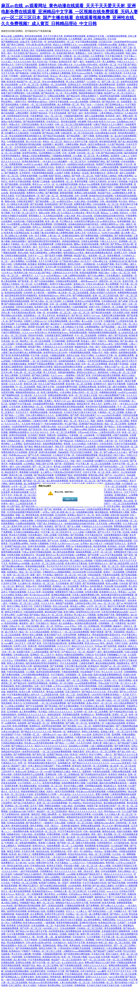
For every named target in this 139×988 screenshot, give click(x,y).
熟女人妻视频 (11, 375)
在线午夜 (37, 848)
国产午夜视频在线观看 (71, 965)
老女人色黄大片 (47, 777)
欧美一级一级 (52, 221)
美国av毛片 (14, 124)
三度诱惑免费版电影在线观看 (83, 521)
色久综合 (123, 201)
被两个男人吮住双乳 (90, 934)
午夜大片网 (113, 287)
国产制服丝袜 (22, 73)
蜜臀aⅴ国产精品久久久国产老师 (100, 962)
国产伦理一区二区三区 (31, 928)
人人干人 (37, 783)
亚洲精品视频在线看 (61, 595)
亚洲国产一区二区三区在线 (98, 888)
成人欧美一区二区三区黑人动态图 (44, 558)
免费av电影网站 (126, 176)
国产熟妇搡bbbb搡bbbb (13, 566)
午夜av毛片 (29, 349)
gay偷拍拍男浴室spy (94, 367)
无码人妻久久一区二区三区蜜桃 (100, 751)
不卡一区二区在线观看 (86, 335)
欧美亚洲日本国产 (18, 689)
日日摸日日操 (105, 42)
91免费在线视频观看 (23, 518)
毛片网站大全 (66, 221)
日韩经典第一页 (96, 580)
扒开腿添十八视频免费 (126, 885)
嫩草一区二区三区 (46, 903)
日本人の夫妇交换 (41, 740)
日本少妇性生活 (88, 971)
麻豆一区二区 (70, 421)
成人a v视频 (105, 865)
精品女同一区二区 (35, 230)
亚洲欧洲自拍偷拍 (71, 235)
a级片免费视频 (33, 107)
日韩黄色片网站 (10, 401)
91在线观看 (35, 133)
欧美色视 (122, 786)
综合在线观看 (11, 84)
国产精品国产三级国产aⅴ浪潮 (88, 418)
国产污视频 (89, 136)
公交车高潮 (14, 406)
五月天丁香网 (37, 806)
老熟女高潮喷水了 (90, 96)
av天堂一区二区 (19, 486)
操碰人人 (53, 820)
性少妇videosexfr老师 (40, 595)
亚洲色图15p (115, 538)
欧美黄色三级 (108, 270)
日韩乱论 (89, 655)
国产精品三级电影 (41, 375)
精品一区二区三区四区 (30, 572)
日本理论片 (131, 466)
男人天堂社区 (67, 238)
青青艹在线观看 (72, 47)
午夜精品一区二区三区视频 (24, 244)
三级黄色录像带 (87, 663)
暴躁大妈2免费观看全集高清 (99, 253)
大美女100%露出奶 (95, 284)
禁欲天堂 (59, 446)
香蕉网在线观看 (103, 714)
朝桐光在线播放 (14, 270)
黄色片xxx (37, 184)
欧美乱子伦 (27, 606)
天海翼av (81, 361)
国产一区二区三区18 (42, 466)
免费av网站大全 (68, 278)
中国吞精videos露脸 (107, 44)
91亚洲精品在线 (22, 233)
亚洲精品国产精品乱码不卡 (33, 96)
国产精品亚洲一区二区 (52, 93)
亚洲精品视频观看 (52, 880)
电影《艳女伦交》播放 (89, 871)
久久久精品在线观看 (12, 481)
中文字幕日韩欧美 (114, 56)
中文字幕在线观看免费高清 (64, 578)
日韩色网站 (104, 147)
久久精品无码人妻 (30, 310)
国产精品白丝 (67, 441)
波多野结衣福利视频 (110, 96)
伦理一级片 (79, 848)
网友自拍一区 (128, 449)
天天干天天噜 (67, 119)
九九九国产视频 (21, 158)
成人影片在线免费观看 (125, 136)
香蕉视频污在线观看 (29, 472)
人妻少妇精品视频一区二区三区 (74, 982)
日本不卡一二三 (36, 255)
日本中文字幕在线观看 (26, 64)
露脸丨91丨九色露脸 (46, 860)
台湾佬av (84, 543)
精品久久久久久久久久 (85, 549)
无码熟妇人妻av (124, 87)
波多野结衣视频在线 (38, 683)
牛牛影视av (48, 575)
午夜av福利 (12, 170)
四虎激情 (66, 258)
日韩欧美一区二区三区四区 (76, 56)
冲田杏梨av (124, 860)
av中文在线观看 (67, 338)
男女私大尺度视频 (18, 535)
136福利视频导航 (76, 609)
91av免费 (5, 139)
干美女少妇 (113, 820)
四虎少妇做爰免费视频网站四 (107, 674)
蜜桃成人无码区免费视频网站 (36, 156)
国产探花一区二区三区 (34, 481)
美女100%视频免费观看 (53, 82)
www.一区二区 (46, 110)
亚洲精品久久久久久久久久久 (32, 714)
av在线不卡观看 (62, 173)
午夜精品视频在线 (83, 546)
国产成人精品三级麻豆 (103, 885)
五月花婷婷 (25, 375)
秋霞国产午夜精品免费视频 (109, 164)
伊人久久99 (19, 119)
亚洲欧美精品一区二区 (32, 406)
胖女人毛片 (97, 404)
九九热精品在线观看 (53, 215)
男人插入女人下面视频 (85, 615)
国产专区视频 (37, 204)
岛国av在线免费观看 (111, 347)
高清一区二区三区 (78, 349)
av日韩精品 (29, 464)
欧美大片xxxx (8, 894)
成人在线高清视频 (94, 426)
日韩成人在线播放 (79, 780)
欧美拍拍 (76, 766)
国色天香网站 (125, 680)
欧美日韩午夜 (47, 709)
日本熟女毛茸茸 (127, 891)
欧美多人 (30, 868)
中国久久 (23, 170)
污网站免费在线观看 (121, 771)
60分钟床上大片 (9, 47)
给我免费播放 (8, 523)
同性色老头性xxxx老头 (102, 344)
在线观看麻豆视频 (85, 512)
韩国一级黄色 (111, 352)
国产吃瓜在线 (121, 335)
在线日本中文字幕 (45, 538)
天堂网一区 (105, 130)
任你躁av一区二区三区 (77, 914)
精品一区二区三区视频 (25, 398)
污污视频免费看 (104, 435)
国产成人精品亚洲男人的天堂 (124, 563)
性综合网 (40, 327)
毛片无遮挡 (18, 53)
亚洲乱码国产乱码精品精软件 (21, 127)
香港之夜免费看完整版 (69, 218)
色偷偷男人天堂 (93, 62)
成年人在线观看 (15, 87)
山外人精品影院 (23, 466)
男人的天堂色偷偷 (65, 555)
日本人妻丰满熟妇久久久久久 (40, 415)
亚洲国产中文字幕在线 (111, 267)
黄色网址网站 (54, 985)
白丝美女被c (19, 221)
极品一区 (29, 358)
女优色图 (105, 957)
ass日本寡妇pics (54, 275)
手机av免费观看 (63, 766)
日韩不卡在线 (121, 643)
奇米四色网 (95, 903)
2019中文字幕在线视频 (16, 558)
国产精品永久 (32, 53)
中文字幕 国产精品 (127, 64)
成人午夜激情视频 (31, 130)
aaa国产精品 (79, 800)
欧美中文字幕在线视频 (20, 181)
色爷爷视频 (31, 438)
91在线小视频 (119, 689)
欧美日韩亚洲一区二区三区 (14, 198)
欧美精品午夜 (39, 150)
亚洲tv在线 (87, 674)
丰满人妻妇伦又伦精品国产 (41, 766)
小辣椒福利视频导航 (74, 116)
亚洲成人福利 (22, 595)
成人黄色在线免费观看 (16, 99)
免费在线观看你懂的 (58, 395)
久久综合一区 (119, 854)
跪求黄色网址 (57, 600)
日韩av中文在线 (46, 908)
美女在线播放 (71, 600)
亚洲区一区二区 (120, 714)
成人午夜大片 (96, 543)
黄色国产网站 (35, 347)
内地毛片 (83, 754)
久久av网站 (77, 230)
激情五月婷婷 (74, 264)
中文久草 (128, 164)
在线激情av (62, 435)
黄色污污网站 (13, 606)
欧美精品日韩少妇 (96, 318)
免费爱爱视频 (16, 164)
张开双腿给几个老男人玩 (95, 409)
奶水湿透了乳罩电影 (119, 364)
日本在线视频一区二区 (95, 230)
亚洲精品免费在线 (88, 387)
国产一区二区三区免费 (118, 230)
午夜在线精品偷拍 (96, 863)
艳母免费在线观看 (78, 332)
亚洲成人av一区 (35, 771)
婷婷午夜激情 (131, 868)
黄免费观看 (90, 846)
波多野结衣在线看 (31, 751)
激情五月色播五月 (113, 47)
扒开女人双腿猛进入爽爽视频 (56, 73)
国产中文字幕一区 (41, 962)
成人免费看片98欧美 (120, 749)
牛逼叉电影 (14, 666)
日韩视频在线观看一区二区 (117, 418)
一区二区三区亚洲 (70, 797)
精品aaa (18, 70)
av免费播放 (81, 555)
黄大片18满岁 (47, 124)
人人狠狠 (129, 158)
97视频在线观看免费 (75, 905)
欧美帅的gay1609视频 (19, 563)
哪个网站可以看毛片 (29, 885)
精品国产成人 (80, 255)
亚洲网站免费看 (126, 355)
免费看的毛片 (35, 640)
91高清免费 (126, 985)
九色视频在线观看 (16, 141)
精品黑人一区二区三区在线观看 (35, 341)
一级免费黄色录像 (20, 831)
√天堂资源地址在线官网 (25, 147)
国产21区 (56, 962)
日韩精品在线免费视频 (94, 369)
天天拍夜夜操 (62, 583)
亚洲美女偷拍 (27, 977)
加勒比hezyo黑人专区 (55, 720)
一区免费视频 (20, 347)
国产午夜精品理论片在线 (121, 712)
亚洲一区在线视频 (45, 592)
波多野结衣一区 (48, 53)
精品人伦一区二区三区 (47, 338)
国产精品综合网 (56, 729)
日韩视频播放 (106, 235)
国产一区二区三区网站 (78, 680)
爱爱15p (69, 546)
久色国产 (71, 649)
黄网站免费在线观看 (82, 87)
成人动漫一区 (28, 860)
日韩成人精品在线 (25, 344)
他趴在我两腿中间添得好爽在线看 (35, 389)
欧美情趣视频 (124, 221)
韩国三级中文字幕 (46, 387)
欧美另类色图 (109, 903)
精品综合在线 (43, 851)
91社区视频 (98, 814)
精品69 (53, 218)
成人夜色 (101, 828)
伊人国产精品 (71, 424)
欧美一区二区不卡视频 (68, 689)
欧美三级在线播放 (54, 158)
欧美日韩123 (41, 332)
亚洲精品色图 (105, 597)
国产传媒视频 (49, 483)
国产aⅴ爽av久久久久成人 (116, 452)
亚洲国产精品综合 (39, 113)
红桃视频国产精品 (96, 161)
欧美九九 (118, 492)
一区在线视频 (118, 572)
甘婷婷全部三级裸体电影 (65, 207)
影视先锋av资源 (72, 364)
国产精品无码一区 (111, 101)
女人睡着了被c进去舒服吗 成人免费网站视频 (52, 233)
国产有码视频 (77, 535)
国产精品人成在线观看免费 (72, 458)
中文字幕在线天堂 (94, 535)
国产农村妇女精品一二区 (112, 466)
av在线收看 (89, 435)
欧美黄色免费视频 (21, 355)
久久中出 (34, 432)
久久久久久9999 (10, 871)
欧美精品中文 (97, 247)
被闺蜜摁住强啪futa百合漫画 (52, 139)
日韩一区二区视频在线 (89, 626)
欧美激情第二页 (97, 723)
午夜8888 (130, 409)
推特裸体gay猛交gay (38, 101)
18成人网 (47, 369)
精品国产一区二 (119, 957)
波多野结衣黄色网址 (28, 908)
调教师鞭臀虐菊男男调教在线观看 (17, 469)
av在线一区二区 (130, 478)
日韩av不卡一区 (17, 626)
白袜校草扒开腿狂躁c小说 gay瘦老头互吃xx (95, 221)
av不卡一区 (49, 184)
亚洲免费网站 (62, 709)
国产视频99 (26, 549)
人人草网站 (17, 444)
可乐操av (53, 62)
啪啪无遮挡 (78, 751)
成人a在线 (129, 501)
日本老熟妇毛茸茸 (73, 700)
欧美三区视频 (102, 515)
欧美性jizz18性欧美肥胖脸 (88, 301)
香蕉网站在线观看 (39, 412)
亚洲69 (106, 572)
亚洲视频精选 (113, 529)
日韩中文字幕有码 (98, 181)
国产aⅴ (101, 549)
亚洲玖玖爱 (113, 173)
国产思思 (15, 549)
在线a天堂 (25, 42)
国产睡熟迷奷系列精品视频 (28, 144)
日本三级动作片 (96, 53)
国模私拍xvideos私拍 (104, 823)
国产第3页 (6, 355)
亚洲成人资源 (107, 731)
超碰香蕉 (64, 788)
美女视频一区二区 (112, 834)
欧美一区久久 (126, 287)
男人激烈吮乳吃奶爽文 (60, 307)
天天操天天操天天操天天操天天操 (42, 119)
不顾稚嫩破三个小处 (71, 99)
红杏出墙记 (122, 940)
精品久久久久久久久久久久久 (23, 110)
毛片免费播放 (124, 330)
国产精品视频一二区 (46, 201)
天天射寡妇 (70, 344)
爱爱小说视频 (112, 318)
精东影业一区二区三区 (43, 583)
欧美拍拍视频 (11, 623)
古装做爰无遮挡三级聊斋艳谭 (59, 335)
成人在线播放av (66, 623)
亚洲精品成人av (113, 880)
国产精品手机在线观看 (54, 136)
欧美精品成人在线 (42, 290)
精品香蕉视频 (100, 546)
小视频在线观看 (57, 355)
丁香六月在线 (96, 780)
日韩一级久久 (127, 740)
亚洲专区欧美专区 (33, 444)
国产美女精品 (16, 321)
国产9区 (48, 509)
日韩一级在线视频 (109, 201)
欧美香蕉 (11, 925)
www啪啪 (71, 874)
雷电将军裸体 (83, 344)
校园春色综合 (81, 347)
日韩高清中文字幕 (22, 740)
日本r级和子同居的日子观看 (83, 597)
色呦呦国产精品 (28, 903)
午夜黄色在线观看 (111, 575)
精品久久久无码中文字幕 (95, 127)
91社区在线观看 (94, 572)
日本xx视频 (77, 369)
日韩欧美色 (95, 101)
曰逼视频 (28, 475)
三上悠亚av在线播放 (37, 381)
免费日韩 (104, 244)
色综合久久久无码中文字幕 (52, 837)
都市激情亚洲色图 (108, 141)
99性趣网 (82, 121)
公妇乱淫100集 (84, 358)
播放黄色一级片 (27, 623)
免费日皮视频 (130, 247)
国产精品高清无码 (52, 848)
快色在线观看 (16, 968)
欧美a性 (13, 854)
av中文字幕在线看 (47, 147)
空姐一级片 (94, 347)
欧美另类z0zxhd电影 (33, 922)
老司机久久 (56, 632)
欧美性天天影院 (55, 865)
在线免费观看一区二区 (62, 181)
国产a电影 (123, 301)
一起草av (21, 381)
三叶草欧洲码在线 (114, 908)
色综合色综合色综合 (48, 458)
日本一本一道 (9, 652)
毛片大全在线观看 (69, 663)
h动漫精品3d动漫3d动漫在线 (81, 164)
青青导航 (110, 863)
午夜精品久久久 (61, 461)
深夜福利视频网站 (67, 372)
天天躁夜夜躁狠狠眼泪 (32, 56)
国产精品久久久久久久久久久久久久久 (23, 218)
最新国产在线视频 (48, 190)
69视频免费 (79, 250)
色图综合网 (114, 669)
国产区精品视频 (129, 575)
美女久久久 (6, 258)
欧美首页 (11, 82)
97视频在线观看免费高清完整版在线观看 (64, 406)
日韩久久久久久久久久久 (62, 70)
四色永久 (124, 213)
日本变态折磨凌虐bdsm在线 (100, 361)
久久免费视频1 (41, 284)
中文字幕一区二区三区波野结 (107, 324)
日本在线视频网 (109, 871)
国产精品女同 (98, 50)
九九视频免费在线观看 (98, 749)
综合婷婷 (124, 515)
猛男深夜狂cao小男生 (73, 253)
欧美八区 (118, 358)
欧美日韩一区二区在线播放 (95, 766)
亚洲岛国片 (19, 597)
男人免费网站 (109, 62)
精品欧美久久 (110, 786)
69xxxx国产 (67, 848)
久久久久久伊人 (12, 424)
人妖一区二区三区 (81, 312)
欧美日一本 (10, 538)
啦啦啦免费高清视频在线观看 (15, 301)
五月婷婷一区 (81, 119)
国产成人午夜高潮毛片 (24, 617)
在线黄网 (22, 723)
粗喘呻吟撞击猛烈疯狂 (104, 726)
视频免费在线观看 (15, 920)
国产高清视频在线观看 (94, 583)
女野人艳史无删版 (58, 318)
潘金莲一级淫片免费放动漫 (93, 144)
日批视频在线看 (111, 518)
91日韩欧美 (127, 483)
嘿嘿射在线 (132, 546)
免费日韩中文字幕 (18, 760)
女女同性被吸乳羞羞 (63, 227)
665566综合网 (79, 572)
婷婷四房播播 (80, 475)
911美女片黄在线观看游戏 (17, 498)
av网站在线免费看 (110, 167)
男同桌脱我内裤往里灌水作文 (106, 635)
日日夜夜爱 (67, 59)
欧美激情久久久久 (108, 592)
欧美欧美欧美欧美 (66, 53)
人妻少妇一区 (54, 235)
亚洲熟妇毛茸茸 (106, 521)
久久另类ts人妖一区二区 (79, 107)
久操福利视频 (87, 218)
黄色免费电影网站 (37, 170)
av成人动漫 (70, 215)
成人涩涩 (122, 327)
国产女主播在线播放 (69, 706)
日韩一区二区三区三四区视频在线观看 (73, 124)
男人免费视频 (112, 284)
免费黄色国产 (120, 600)
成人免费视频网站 (11, 310)
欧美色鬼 (8, 233)
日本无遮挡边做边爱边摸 (23, 312)
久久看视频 (68, 301)
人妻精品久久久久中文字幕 (65, 273)
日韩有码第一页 (129, 760)
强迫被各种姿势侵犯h (92, 518)
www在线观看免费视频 (86, 683)
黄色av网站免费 (74, 925)
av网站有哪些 (22, 113)
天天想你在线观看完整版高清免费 (23, 512)
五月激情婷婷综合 (33, 957)
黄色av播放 (31, 800)
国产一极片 (79, 62)
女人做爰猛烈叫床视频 (67, 184)
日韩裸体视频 (20, 264)
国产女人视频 (52, 327)
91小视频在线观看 (18, 369)
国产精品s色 (129, 928)
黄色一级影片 (30, 210)
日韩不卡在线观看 (45, 178)
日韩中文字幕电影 (43, 606)
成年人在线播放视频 (95, 116)
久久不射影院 (24, 783)
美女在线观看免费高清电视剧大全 (25, 136)
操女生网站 (6, 697)
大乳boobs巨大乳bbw (119, 127)
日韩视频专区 (46, 871)
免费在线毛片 (74, 731)
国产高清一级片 (76, 113)
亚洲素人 (48, 401)
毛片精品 (43, 712)
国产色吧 (74, 415)
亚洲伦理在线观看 (90, 244)
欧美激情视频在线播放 (110, 76)
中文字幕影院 (57, 674)
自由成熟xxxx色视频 (79, 746)
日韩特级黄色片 (29, 609)
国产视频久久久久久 (59, 780)
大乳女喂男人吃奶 (121, 312)
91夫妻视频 (31, 261)
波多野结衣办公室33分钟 (55, 352)
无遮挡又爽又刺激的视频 (53, 107)
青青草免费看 (81, 181)
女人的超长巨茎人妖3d (72, 962)
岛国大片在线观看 (116, 369)
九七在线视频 (22, 324)
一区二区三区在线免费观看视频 (56, 751)
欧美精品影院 (51, 204)
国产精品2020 (68, 669)
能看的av (90, 740)
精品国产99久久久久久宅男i (67, 518)
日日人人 (70, 911)
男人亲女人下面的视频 (70, 76)
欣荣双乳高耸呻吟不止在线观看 (80, 446)
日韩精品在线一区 (16, 441)
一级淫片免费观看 (108, 378)
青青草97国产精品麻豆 (13, 449)
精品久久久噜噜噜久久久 (65, 44)
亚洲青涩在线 (69, 558)
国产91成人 (33, 569)
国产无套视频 (113, 161)
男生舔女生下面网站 (88, 187)
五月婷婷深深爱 (31, 703)
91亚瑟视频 (92, 378)
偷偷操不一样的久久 (123, 626)
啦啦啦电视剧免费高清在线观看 (47, 700)
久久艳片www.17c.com (68, 543)
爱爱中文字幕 (121, 207)
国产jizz (6, 549)
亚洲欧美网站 (62, 415)
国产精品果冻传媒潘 (101, 312)
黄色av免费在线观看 (15, 868)
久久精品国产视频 (118, 190)
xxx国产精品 (23, 615)
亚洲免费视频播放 (115, 50)
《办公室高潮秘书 (99, 190)
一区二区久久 (108, 489)
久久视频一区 (69, 358)
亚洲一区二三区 (68, 694)
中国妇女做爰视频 (35, 221)
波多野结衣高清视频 (83, 79)
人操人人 (125, 156)
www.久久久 (112, 891)
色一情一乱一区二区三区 (49, 258)
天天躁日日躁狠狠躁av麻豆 (96, 158)
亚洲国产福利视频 (80, 110)
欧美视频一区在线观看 (18, 917)
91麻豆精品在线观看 (115, 723)
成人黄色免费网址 (28, 712)
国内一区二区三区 (10, 176)
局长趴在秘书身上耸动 (18, 865)
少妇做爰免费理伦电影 (67, 387)
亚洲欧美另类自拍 (48, 64)
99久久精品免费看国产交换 (65, 290)
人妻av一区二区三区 (121, 273)
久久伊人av (7, 273)
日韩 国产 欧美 (83, 375)
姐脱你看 (25, 814)
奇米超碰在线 (56, 412)
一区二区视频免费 (34, 894)
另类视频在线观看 (71, 714)
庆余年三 (79, 888)
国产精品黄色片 (34, 823)
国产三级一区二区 (111, 82)
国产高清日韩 (35, 429)
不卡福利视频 (58, 341)
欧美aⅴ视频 (10, 409)
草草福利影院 (56, 421)
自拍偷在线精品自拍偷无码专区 (109, 215)
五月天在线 (79, 267)
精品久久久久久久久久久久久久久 (51, 746)
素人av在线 (87, 321)
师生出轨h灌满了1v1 (90, 415)
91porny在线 (94, 957)
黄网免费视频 (57, 723)
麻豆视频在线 (102, 512)
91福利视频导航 (80, 307)
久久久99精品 (7, 595)
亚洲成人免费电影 (81, 660)
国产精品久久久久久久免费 (80, 310)
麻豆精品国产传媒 (54, 612)
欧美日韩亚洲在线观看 (41, 207)
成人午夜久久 (24, 854)
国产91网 (127, 119)
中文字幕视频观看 (82, 50)
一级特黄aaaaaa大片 (88, 281)
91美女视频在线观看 (76, 167)
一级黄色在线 (25, 76)
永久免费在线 (37, 914)
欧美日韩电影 (91, 113)
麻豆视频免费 (128, 506)
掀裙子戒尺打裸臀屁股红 (13, 93)
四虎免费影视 (114, 255)
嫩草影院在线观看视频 (73, 977)
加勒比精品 (113, 341)
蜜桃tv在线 (10, 201)
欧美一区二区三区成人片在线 (38, 90)
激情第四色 (103, 372)
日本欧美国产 (37, 840)
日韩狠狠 (131, 780)
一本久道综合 (64, 794)
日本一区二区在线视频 (12, 67)
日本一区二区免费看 (98, 712)
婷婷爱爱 (47, 589)
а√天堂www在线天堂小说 (65, 686)
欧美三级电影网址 (39, 253)
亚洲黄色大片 (100, 384)
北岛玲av (15, 877)
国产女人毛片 (104, 532)
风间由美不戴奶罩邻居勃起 (112, 720)
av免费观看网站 (92, 327)
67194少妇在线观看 (22, 637)
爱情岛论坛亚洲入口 (87, 372)
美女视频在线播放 (61, 369)
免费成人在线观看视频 (127, 270)
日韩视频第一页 (106, 623)
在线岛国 (8, 70)
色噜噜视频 (128, 347)
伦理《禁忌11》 (52, 826)
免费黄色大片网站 (35, 193)
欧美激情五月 (63, 315)
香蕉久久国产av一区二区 (117, 367)
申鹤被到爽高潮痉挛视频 (82, 389)
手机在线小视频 (71, 865)
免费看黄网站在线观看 (43, 854)
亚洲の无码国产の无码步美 (103, 292)
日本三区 (115, 139)
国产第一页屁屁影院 (65, 464)
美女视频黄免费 (46, 244)
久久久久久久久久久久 (74, 749)
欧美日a (124, 310)
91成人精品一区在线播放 (23, 178)
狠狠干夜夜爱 (97, 632)
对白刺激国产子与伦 (90, 672)
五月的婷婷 (60, 515)
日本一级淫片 (8, 461)
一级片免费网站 (90, 76)
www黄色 (79, 238)
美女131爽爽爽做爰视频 (55, 429)
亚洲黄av (122, 44)
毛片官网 (55, 99)
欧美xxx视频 (112, 583)
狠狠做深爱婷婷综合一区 (28, 392)
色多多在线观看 (9, 783)
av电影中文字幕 (127, 349)
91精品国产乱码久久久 (92, 47)
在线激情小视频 (59, 247)
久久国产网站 (20, 327)
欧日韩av (9, 398)
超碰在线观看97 (19, 241)
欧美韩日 (112, 774)
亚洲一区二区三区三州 (18, 575)
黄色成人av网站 (78, 606)
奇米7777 (106, 649)
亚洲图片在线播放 (104, 495)
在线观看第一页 (129, 101)
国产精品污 (92, 669)
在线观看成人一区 (99, 110)
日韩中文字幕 (92, 609)
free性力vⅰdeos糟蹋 (111, 233)
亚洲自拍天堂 (65, 62)
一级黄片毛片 (20, 101)
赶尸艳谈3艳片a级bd (69, 261)
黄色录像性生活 (98, 173)
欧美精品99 (98, 70)
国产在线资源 (110, 646)
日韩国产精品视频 (47, 438)
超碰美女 (122, 646)
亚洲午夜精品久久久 (118, 438)
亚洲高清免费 (11, 786)
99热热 (33, 543)
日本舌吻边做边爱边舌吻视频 (106, 375)
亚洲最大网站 (111, 851)
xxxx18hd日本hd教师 (111, 415)
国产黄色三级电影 (16, 44)
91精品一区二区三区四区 (117, 700)
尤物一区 (5, 250)
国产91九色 (33, 455)
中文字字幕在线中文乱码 (70, 831)
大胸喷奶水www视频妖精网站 (57, 572)
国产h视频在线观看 (81, 295)
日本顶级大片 (43, 623)
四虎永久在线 (73, 355)
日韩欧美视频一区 (89, 720)
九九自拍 (25, 424)
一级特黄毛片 (27, 275)
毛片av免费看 (71, 93)
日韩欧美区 (35, 73)
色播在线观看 (16, 464)
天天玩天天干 (22, 412)
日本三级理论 (98, 529)
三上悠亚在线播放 (40, 652)
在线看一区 (25, 150)
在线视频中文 (92, 848)
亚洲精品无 (35, 726)
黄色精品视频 (67, 196)
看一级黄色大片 (58, 310)
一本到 (74, 398)
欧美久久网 (26, 666)
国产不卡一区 (13, 609)
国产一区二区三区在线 (73, 330)
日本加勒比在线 (109, 301)
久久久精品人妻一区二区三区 (119, 814)
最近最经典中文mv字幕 (105, 90)
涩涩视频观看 (60, 224)
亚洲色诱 (114, 800)
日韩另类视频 (93, 270)
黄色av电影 (23, 253)
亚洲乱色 (60, 167)
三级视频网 (61, 854)
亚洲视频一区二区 (128, 241)
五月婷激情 (12, 712)
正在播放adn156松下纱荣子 (22, 811)
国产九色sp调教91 (96, 275)
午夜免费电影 (37, 116)
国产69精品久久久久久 (22, 746)
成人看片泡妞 (20, 960)
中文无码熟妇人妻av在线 (92, 706)
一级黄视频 (129, 267)
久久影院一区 (94, 82)
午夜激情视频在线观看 (43, 173)
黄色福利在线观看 (20, 826)
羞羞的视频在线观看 (103, 398)
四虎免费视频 (45, 586)
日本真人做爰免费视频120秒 (86, 595)
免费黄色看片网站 (83, 204)
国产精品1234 (22, 931)
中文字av (45, 569)
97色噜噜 (13, 76)
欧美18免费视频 (20, 726)
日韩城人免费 (43, 868)
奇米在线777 (37, 424)
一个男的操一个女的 (48, 677)
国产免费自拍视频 (123, 235)
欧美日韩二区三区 (128, 298)
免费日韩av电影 (49, 426)
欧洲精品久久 (88, 714)
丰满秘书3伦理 (16, 880)
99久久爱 (82, 575)
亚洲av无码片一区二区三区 (85, 392)
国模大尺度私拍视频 (86, 843)
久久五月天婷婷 (84, 743)
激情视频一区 (60, 509)
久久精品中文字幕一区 (106, 355)
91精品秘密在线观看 (34, 612)
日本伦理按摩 (70, 635)
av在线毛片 (50, 230)
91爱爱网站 (16, 922)
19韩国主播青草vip (109, 224)
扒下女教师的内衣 (11, 814)
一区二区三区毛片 (78, 161)
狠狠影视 (112, 99)
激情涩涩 (35, 814)
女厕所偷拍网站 (72, 67)
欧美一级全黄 (16, 90)
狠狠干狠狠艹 (110, 900)
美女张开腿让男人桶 (119, 110)
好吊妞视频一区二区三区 (59, 312)
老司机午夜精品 (85, 278)
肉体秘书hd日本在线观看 (101, 196)
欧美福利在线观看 (14, 292)
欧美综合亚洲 (53, 278)
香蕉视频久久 (35, 215)
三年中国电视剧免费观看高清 (64, 569)
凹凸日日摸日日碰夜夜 (81, 452)
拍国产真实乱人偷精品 (59, 176)
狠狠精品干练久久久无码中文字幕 (93, 139)
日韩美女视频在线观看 (16, 255)
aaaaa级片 (68, 250)
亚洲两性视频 (119, 238)
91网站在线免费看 (56, 96)
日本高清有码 (106, 444)
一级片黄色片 (11, 797)
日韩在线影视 (94, 575)
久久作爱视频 (93, 937)
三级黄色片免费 (40, 421)
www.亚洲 (86, 147)
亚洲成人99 (79, 284)
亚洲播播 (90, 940)
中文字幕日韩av (125, 250)
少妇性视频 (17, 957)
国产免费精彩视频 (90, 235)
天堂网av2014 (96, 680)
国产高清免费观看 (76, 703)
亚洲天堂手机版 (62, 110)
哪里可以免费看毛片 (108, 617)
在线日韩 (93, 141)
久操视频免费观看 (52, 59)
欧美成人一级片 (89, 341)
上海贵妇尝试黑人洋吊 (110, 432)
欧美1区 (74, 754)
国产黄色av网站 (105, 481)
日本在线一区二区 (86, 153)
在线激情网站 (58, 817)
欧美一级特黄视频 (33, 187)
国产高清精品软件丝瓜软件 (94, 774)
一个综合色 (98, 104)
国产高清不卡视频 (54, 255)
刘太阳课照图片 (65, 267)
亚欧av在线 (44, 213)
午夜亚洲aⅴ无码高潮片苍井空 (90, 338)
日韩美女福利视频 (109, 170)
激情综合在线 (109, 831)
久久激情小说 (24, 583)
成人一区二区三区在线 (16, 335)
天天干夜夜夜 (31, 940)
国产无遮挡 (76, 583)
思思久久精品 (45, 800)
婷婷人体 (88, 974)
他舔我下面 (92, 806)
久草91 (109, 737)
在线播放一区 (94, 349)
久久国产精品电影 (116, 144)
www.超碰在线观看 (87, 44)
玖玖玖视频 (132, 398)
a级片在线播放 (119, 387)
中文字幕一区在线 (40, 355)
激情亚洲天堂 (83, 404)
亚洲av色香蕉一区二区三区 (91, 198)
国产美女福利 (8, 378)
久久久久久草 (16, 384)
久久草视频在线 (112, 740)
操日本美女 (50, 894)
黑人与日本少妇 (40, 62)
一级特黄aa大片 (48, 734)
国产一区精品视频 (22, 227)
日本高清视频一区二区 (126, 521)
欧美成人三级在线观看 (116, 67)
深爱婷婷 (86, 771)
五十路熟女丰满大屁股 (18, 204)
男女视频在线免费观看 (41, 224)
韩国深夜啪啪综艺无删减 (91, 93)
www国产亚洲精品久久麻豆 (57, 771)
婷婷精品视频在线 (71, 241)
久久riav (31, 592)
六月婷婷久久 (128, 255)
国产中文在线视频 (35, 706)
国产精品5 (115, 914)
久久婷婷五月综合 (46, 167)
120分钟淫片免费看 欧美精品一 (27, 79)
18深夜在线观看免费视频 (98, 509)
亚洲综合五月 (74, 84)
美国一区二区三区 (110, 566)
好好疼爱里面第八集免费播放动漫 (99, 84)
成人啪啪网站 (24, 421)
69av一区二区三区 (54, 116)
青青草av (84, 586)
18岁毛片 (103, 669)
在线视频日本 (78, 469)
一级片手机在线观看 (89, 298)
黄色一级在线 (107, 643)
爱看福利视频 (66, 193)
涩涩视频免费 (75, 304)
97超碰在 (24, 104)
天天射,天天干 (130, 694)
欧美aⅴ (82, 184)
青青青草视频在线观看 (67, 922)
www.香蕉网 (65, 87)
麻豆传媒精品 (79, 401)
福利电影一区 (51, 449)
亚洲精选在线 (49, 945)
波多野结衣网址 (30, 153)
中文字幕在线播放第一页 (28, 196)
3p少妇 (31, 863)
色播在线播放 (128, 734)
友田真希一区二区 (108, 64)
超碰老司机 (12, 692)
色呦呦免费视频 (117, 409)
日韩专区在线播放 (30, 124)
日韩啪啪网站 (130, 672)
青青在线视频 (17, 250)
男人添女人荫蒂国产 (76, 82)
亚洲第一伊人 (111, 680)
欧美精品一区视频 (58, 934)
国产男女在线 (66, 204)
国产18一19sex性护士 (115, 475)
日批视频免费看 (65, 418)
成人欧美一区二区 (34, 250)
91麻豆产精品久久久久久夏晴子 (108, 124)
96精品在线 (46, 455)
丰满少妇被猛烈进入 (126, 426)
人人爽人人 (81, 911)
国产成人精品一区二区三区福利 (46, 301)
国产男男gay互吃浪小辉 (92, 67)
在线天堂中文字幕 (77, 942)
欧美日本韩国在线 (88, 207)
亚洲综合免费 (13, 50)
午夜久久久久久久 (126, 62)
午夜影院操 (80, 737)
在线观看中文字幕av (115, 580)
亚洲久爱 (33, 452)
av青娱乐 (25, 224)
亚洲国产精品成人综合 (16, 546)
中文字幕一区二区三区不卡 (69, 127)
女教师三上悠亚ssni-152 (38, 238)
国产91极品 (17, 187)
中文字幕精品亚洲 (74, 974)
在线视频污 (48, 144)
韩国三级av (104, 273)
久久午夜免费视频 (39, 318)
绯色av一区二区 (64, 79)
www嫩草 (9, 643)
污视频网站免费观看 (62, 156)
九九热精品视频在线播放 (51, 67)
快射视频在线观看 (128, 352)
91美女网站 (65, 392)
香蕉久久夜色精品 (16, 663)
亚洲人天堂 (80, 233)
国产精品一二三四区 (15, 415)
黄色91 (131, 44)
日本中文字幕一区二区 (123, 464)
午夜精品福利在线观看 (125, 196)
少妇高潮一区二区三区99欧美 (48, 344)
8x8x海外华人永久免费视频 (85, 466)
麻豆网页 (59, 144)
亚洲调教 (98, 401)
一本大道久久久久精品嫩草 (54, 161)
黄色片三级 (29, 338)
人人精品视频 (23, 409)
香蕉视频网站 (50, 757)
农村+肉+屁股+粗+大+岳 (63, 512)
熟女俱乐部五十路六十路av (112, 455)
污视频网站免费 (121, 187)
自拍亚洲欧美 (96, 586)
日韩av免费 (19, 900)
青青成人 (122, 592)
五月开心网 (50, 267)
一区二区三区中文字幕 (126, 731)
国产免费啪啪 (93, 905)
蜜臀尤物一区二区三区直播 (123, 974)
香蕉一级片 (96, 834)
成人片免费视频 (45, 808)
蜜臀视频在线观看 (123, 526)
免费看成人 (81, 53)
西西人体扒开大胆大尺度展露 (68, 920)
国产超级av (34, 615)
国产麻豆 (28, 446)
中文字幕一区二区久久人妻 (36, 70)
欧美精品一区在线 (80, 173)
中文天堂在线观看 (58, 113)
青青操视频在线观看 (33, 270)
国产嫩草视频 (52, 193)
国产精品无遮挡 (113, 198)
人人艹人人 (39, 275)
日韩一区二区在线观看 (68, 210)
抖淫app (6, 278)
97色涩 (53, 543)
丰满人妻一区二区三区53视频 (27, 372)
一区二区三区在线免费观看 (76, 632)
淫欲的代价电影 (36, 335)
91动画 (90, 401)
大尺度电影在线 (121, 843)
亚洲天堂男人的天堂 (21, 526)
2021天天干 (86, 261)
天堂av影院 (113, 692)
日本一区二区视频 (59, 304)
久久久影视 (40, 828)
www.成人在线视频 (79, 101)
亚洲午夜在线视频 (110, 184)
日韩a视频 (102, 99)
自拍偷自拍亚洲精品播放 (17, 971)
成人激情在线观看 (30, 709)
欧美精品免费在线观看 (86, 623)
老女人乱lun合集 (85, 215)
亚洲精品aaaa (85, 788)
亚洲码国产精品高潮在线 (91, 424)
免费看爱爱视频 (124, 903)
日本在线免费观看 (56, 697)
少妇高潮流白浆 (69, 877)
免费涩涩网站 (109, 920)
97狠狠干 (70, 697)
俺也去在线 (119, 737)
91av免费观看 (93, 184)
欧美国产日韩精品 (53, 749)
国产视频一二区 (103, 238)
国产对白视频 (43, 198)
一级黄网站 (51, 292)
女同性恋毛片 (38, 692)
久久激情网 (89, 700)
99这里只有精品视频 (118, 979)
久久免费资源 (97, 56)
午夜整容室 (121, 623)
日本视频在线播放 (18, 364)
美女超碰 (40, 555)
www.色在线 (7, 905)
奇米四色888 (91, 406)
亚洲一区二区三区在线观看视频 (73, 190)
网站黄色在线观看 (34, 449)
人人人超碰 (78, 532)
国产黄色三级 (39, 754)
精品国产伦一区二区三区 (29, 82)
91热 (98, 153)
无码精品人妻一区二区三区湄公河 (70, 891)
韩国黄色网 (79, 227)
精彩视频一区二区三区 (66, 187)
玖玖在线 (15, 56)
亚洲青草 (115, 156)
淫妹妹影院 (63, 452)
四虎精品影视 (24, 846)
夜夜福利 (106, 59)
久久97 (112, 429)
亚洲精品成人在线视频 (62, 378)
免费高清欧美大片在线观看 (14, 452)
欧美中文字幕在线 (73, 158)
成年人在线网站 (52, 877)
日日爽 (64, 834)
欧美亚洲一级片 (113, 116)
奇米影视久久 (93, 167)
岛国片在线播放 (18, 139)
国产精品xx (110, 426)
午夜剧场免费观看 (21, 361)
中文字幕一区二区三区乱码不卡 (56, 532)
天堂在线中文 (79, 937)
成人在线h (32, 139)
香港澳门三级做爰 (41, 181)
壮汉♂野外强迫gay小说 (109, 811)
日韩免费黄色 (21, 660)
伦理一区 (71, 139)
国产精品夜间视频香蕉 (34, 121)
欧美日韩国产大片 (53, 635)
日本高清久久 (53, 121)
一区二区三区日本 (95, 227)
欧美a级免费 (51, 968)
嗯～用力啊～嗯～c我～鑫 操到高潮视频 (90, 589)
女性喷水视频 (13, 555)
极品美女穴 (56, 324)
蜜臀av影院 (128, 116)
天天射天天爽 (28, 851)
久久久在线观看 (87, 290)
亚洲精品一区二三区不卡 (42, 655)
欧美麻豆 (32, 264)
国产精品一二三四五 (15, 230)
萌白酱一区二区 (41, 549)
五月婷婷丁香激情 (104, 218)
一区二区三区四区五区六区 (44, 361)
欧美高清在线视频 (92, 931)
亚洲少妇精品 (42, 977)
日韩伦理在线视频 (114, 247)
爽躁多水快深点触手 (44, 446)
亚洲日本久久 (39, 846)
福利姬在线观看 (41, 666)
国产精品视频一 (74, 136)
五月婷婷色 (25, 173)
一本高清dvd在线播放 (78, 247)
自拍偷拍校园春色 (67, 361)
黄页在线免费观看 (113, 928)
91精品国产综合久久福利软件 (27, 874)
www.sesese (116, 763)
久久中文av (60, 649)
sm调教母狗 (11, 723)
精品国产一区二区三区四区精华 (101, 458)
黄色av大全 (96, 660)
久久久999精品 (79, 444)
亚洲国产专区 (64, 860)
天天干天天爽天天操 (48, 261)
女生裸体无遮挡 (38, 971)
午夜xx (14, 389)
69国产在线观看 (17, 107)
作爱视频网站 (11, 59)
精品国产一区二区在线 (115, 780)
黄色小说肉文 (112, 954)
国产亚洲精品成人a (114, 104)
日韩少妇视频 (8, 509)
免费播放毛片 (84, 635)
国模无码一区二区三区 (39, 99)
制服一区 (20, 515)
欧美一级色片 (113, 472)
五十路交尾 (39, 292)
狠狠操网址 (120, 398)
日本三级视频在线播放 (30, 59)
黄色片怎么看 (93, 213)
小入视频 (30, 672)
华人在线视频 (76, 709)
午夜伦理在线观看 (16, 672)
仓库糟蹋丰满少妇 (10, 96)
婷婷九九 (76, 771)
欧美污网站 (69, 612)
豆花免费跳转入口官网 (50, 153)
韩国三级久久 (110, 743)
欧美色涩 (98, 900)
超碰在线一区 (44, 398)
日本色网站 (64, 535)
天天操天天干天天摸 (101, 150)
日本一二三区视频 (56, 760)
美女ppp (54, 76)
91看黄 (128, 50)
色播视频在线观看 (108, 392)
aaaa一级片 (63, 734)
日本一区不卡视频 (38, 235)
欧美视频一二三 (84, 900)
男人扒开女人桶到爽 (21, 954)
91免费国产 (65, 469)
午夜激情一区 (101, 73)
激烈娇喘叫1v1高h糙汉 (123, 150)
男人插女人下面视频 (43, 637)
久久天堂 (98, 321)
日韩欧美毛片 (111, 401)
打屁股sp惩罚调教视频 (68, 657)
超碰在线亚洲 (54, 714)
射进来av (68, 615)
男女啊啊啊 (106, 626)
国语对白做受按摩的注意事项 (38, 367)
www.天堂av (71, 626)
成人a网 (60, 438)
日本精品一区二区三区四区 (24, 777)
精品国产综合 (89, 99)
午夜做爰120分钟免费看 (61, 549)
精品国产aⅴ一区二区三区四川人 (119, 93)
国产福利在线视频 (109, 860)
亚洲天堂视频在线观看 (24, 167)
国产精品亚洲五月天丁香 (72, 617)
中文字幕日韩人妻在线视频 (54, 529)
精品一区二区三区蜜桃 (116, 424)
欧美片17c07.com (107, 121)
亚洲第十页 (82, 178)
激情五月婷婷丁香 (48, 948)
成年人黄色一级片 (38, 660)
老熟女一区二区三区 (53, 141)
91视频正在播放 (23, 578)
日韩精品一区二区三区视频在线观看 (97, 210)
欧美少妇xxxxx (92, 643)
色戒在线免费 (22, 914)
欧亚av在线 (50, 298)
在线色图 (34, 324)
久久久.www (28, 332)
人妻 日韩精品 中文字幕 (72, 327)
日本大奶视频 (33, 93)
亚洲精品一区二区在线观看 (87, 59)
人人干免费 (36, 330)
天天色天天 (12, 657)
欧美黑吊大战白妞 (98, 119)
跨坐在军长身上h (63, 50)
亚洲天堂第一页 (39, 42)
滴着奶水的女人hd (41, 378)
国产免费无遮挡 (122, 746)
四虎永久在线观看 (114, 797)
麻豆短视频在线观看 (113, 652)
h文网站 (60, 364)
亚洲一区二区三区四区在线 (105, 295)
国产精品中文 (28, 580)
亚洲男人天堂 (121, 253)
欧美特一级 (80, 270)
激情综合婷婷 (117, 258)
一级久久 (108, 754)
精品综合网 (92, 469)
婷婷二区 (55, 213)
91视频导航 (109, 321)
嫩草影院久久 (16, 349)
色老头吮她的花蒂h (54, 424)
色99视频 (37, 954)
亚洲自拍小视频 (113, 483)
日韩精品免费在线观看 (67, 281)
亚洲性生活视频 (23, 962)
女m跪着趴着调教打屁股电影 (42, 418)
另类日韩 (9, 757)
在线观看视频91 (101, 974)
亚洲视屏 (121, 84)
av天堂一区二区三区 (29, 84)
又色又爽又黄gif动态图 (76, 666)
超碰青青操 (76, 883)
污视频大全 (80, 378)
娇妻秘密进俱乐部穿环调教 (80, 817)
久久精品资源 (35, 369)
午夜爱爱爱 (48, 187)
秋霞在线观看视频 (89, 273)
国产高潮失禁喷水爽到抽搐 (14, 429)
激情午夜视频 (16, 483)
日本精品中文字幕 (56, 971)
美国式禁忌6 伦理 (28, 501)
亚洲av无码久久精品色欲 (57, 560)
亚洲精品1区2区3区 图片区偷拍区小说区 (73, 90)
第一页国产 (63, 883)
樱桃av (94, 147)
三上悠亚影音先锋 (125, 321)
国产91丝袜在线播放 (44, 281)
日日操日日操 (123, 210)
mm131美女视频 (116, 977)
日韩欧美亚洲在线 (64, 244)
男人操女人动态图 (25, 461)
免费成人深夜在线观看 (85, 193)
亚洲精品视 (117, 59)
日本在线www (75, 894)
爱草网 (31, 327)
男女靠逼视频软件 (16, 942)
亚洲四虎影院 (17, 278)
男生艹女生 (86, 104)
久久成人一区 (85, 877)
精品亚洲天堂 (11, 472)
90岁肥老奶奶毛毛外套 (18, 116)
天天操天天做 (98, 954)
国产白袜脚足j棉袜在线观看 (53, 885)
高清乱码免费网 (83, 70)
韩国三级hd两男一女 (51, 814)
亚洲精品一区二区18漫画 (117, 421)
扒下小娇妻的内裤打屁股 (36, 304)
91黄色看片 (93, 444)
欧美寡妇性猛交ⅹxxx (49, 295)
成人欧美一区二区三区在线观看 (73, 292)
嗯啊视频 (68, 255)
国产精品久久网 (86, 637)
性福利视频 (76, 629)
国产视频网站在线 (10, 42)
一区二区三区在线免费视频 (43, 104)
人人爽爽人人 (15, 210)
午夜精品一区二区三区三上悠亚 (24, 603)
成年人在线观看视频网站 (68, 908)
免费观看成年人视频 (120, 512)
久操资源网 (52, 828)
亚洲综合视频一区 (104, 136)
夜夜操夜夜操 (80, 538)
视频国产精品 (64, 230)
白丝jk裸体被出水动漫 (106, 133)
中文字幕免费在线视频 (86, 42)
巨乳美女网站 (114, 506)
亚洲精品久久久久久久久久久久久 (89, 287)
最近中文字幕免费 (117, 384)
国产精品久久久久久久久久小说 (86, 381)
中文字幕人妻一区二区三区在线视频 (93, 464)
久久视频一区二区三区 (84, 156)
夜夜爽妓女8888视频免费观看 (52, 264)
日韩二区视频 (50, 535)
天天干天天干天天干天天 (119, 971)
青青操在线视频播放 (66, 404)
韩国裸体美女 (123, 663)
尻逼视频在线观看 (45, 50)
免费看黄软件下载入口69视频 (69, 592)
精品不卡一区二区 (86, 515)
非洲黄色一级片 (105, 335)
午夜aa (25, 552)
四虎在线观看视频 (47, 646)
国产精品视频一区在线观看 (18, 184)
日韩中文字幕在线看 (59, 101)
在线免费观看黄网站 (53, 444)
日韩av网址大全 (65, 64)
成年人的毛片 (20, 589)
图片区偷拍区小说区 (55, 840)
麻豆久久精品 (128, 375)
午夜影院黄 (17, 338)
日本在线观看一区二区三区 (106, 204)
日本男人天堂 (20, 646)
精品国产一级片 (94, 652)
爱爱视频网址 (123, 615)
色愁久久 (37, 227)
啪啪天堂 (54, 469)
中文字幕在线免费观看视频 (20, 828)
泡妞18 (8, 79)
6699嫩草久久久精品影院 (17, 133)
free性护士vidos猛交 (33, 164)
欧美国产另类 (81, 880)
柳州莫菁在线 (32, 515)
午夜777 (110, 897)
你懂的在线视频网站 (34, 560)
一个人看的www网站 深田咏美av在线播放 (88, 429)
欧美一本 (66, 957)
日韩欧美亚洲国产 (26, 201)
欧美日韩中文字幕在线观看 (48, 358)
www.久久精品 (115, 119)
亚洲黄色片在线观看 (53, 47)
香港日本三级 (30, 384)
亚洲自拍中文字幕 (53, 56)
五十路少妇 (21, 863)
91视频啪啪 (43, 543)
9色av (45, 218)
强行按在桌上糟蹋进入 (24, 478)
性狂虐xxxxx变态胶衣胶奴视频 (101, 250)
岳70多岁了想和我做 (118, 181)
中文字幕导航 (8, 931)
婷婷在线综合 (113, 310)
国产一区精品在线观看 (53, 905)
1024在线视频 (75, 885)
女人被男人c (15, 130)
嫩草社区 (20, 586)
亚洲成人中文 (49, 689)
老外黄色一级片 (30, 247)
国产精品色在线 (41, 76)
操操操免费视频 (84, 552)
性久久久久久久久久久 (65, 871)
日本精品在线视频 (46, 127)
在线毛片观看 (66, 828)
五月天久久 (44, 247)
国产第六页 (77, 315)
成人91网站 (74, 321)
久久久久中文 (35, 589)
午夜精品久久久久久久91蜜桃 (89, 441)
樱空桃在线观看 (122, 826)
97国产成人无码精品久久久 (50, 523)
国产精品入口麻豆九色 (49, 669)
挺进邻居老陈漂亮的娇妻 (48, 672)
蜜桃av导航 (62, 945)
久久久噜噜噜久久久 (117, 640)
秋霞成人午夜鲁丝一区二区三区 (17, 284)
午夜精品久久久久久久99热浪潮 (109, 79)
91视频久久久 (120, 911)
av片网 (43, 900)
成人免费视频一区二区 (68, 104)
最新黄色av (100, 897)
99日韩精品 (49, 79)
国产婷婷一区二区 (66, 843)
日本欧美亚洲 (115, 73)
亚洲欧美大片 (32, 717)
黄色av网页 (38, 526)
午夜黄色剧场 (92, 267)
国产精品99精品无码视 (112, 153)
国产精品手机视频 (117, 883)
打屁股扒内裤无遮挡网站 (106, 560)
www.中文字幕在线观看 (111, 555)
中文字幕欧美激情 (101, 258)
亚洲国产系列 (106, 187)
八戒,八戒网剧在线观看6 (75, 275)
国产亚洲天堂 (37, 788)
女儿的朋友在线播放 (69, 677)
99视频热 (8, 649)
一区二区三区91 (79, 580)
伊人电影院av (69, 620)
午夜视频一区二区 (31, 734)
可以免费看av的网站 (19, 543)
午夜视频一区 (76, 435)
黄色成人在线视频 (62, 466)
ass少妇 (10, 144)
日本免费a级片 (113, 275)
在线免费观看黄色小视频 (31, 401)
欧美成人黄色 (28, 50)
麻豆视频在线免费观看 (88, 170)
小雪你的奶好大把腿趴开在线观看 (51, 521)
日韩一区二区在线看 (55, 680)
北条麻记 (5, 244)
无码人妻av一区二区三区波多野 (28, 267)
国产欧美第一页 (26, 281)
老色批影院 (86, 908)
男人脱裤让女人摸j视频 (16, 235)
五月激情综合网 (118, 717)
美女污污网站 (122, 264)
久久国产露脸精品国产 (67, 777)
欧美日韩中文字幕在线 (76, 563)
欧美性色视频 (47, 515)
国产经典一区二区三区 (83, 176)
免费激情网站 (31, 67)
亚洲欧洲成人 (121, 495)
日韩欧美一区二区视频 (112, 307)
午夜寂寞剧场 (130, 538)
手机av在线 (92, 121)
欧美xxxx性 (21, 771)
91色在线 (123, 583)
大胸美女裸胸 (72, 144)
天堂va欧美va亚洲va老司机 (39, 44)
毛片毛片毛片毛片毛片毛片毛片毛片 (64, 566)
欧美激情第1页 (114, 828)
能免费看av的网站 (45, 478)
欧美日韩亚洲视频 (47, 210)
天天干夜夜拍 (125, 441)
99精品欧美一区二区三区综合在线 (77, 133)
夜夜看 (67, 444)
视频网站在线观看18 (19, 432)
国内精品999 (131, 338)
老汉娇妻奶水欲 (105, 207)
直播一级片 (36, 575)
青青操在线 (75, 945)
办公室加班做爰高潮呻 (48, 617)
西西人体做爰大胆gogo (104, 87)
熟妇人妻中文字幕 (53, 250)
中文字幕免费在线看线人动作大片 (23, 694)
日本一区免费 (69, 153)
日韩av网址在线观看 (114, 53)
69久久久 (44, 432)
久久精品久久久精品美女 (73, 213)
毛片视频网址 (20, 569)
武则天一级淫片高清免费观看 (61, 170)
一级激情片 (48, 823)
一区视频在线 (89, 264)
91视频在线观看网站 (117, 791)
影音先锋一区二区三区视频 (79, 384)
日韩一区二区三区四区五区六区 (109, 278)
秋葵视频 (47, 227)
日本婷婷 (28, 292)
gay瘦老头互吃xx (65, 201)
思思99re (59, 626)
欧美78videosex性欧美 (82, 73)
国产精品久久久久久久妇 (117, 70)
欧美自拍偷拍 (18, 489)
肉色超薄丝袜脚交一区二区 (61, 42)
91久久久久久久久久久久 (30, 47)
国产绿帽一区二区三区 (77, 723)
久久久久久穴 (64, 646)
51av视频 (43, 176)
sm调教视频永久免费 (34, 87)
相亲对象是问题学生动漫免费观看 (117, 595)
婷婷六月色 (66, 295)
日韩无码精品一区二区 (33, 720)
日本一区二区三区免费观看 (64, 198)
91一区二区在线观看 (15, 298)
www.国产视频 (33, 489)
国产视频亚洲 (11, 173)
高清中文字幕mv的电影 (61, 284)
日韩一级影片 (126, 224)
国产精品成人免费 (51, 133)
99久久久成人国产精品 (40, 273)
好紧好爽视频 (54, 834)
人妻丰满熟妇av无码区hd (111, 113)
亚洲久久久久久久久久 (97, 977)
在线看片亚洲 (23, 652)
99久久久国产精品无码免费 (51, 384)
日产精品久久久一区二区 (73, 652)
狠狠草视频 (19, 438)
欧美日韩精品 (15, 121)
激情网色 (59, 178)
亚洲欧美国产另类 (106, 615)
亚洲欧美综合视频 (38, 540)
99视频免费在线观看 (36, 979)
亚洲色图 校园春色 (103, 600)
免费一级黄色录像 (37, 760)
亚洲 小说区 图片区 (103, 817)
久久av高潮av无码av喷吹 (86, 64)
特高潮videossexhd (18, 455)
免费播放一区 (30, 677)
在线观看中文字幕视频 (102, 107)
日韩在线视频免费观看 (87, 455)
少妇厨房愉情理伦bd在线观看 (77, 324)
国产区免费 (93, 555)
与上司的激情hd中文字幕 (115, 657)
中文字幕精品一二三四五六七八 (109, 637)
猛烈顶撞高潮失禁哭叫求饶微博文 (44, 241)
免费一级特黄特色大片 (55, 164)
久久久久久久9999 (22, 62)
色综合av (55, 238)
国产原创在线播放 (10, 104)
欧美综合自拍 (85, 398)
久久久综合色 (65, 968)
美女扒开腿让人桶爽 (39, 600)
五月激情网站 (76, 409)
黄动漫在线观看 (69, 121)
